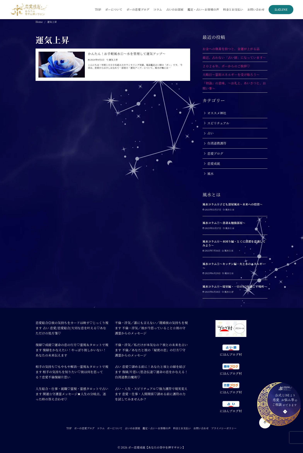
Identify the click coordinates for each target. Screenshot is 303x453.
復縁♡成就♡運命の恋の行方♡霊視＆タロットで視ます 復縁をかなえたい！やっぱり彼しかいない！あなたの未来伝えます (72, 350)
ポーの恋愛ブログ (137, 9)
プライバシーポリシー (224, 428)
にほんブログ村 (231, 354)
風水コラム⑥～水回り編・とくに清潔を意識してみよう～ (234, 243)
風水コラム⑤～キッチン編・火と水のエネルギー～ (234, 266)
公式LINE (281, 9)
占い (210, 133)
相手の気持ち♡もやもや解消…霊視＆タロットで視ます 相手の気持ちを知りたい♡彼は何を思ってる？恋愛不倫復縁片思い (72, 371)
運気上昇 (52, 21)
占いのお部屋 (174, 9)
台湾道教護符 (216, 143)
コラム (157, 9)
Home (39, 21)
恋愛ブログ (215, 153)
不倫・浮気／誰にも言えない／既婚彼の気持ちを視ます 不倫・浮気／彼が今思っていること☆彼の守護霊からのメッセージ (151, 328)
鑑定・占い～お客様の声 (203, 9)
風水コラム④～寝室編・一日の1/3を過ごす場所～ (235, 286)
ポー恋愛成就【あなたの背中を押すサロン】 (156, 447)
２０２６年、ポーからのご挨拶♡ (226, 66)
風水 (210, 173)
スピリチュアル (218, 123)
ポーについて (113, 9)
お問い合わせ (256, 9)
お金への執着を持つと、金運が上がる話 (231, 49)
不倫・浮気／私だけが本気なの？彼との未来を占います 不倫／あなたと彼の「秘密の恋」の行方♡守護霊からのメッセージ (151, 350)
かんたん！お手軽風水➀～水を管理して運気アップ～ (127, 53)
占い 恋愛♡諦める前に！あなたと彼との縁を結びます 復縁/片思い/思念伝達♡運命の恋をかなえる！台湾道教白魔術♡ (151, 371)
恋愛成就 (213, 163)
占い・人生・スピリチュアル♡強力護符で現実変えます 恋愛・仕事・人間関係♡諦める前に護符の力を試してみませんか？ (151, 393)
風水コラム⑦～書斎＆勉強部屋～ (224, 223)
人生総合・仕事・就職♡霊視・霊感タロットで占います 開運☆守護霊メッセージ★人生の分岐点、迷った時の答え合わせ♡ (72, 393)
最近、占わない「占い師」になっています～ (234, 57)
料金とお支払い (233, 9)
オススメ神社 (216, 113)
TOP (98, 9)
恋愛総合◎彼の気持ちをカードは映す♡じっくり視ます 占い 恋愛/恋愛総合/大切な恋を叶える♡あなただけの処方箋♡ (72, 328)
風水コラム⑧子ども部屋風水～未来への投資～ (232, 204)
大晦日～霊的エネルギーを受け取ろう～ (231, 74)
